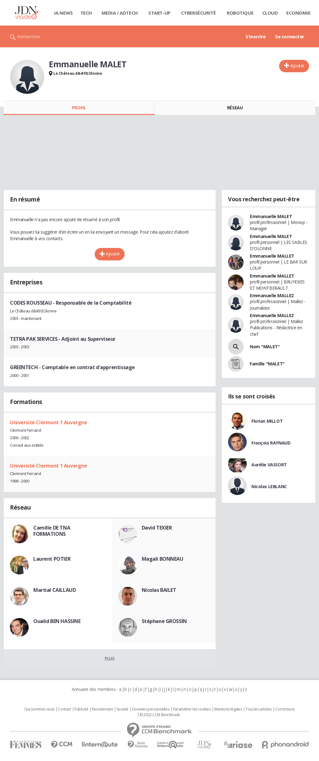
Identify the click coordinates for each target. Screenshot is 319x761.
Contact (64, 709)
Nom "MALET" (265, 347)
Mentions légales (228, 709)
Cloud (270, 13)
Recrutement (102, 709)
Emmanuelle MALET (271, 216)
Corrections (284, 709)
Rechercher (28, 36)
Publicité (81, 709)
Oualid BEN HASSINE (56, 621)
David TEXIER (157, 527)
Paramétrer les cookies (192, 709)
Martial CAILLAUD (54, 590)
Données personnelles (150, 709)
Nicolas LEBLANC (269, 486)
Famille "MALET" (267, 364)
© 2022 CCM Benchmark (160, 715)
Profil (79, 108)
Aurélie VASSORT (269, 465)
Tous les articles (258, 709)
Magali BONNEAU (162, 558)
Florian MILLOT (267, 421)
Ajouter (297, 66)
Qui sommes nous (39, 709)
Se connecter (289, 36)
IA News (63, 13)
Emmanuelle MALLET (272, 256)
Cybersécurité (198, 13)
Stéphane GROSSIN (164, 621)
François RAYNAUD (270, 443)
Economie (298, 13)
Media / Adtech (120, 13)
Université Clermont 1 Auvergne (48, 422)
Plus (109, 658)
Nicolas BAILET (159, 590)
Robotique (240, 13)
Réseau (235, 108)
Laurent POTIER (51, 558)
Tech (86, 13)
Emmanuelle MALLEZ (272, 295)
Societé (122, 709)
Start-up (159, 13)
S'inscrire (255, 36)
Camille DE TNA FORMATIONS (51, 530)
